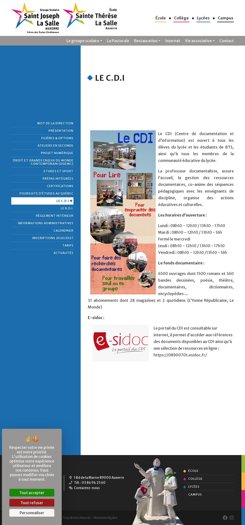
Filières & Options (57, 138)
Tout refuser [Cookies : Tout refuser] (31, 502)
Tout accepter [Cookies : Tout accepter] (32, 492)
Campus (195, 494)
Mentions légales (105, 517)
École (193, 471)
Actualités (63, 253)
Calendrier (63, 230)
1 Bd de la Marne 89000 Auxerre (97, 478)
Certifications (60, 186)
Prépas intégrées (58, 178)
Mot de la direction (55, 123)
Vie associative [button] (198, 40)
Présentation (61, 130)
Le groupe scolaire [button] (83, 40)
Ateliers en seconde (55, 145)
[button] (160, 18)
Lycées (194, 486)
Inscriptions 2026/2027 (52, 238)
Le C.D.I (62, 201)
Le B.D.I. (67, 208)
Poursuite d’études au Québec (46, 193)
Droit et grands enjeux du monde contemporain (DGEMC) (43, 162)
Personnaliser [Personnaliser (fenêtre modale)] (32, 512)
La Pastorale (118, 40)
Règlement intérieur (54, 215)
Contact (226, 40)
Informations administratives (45, 223)
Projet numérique (57, 153)
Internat (172, 40)
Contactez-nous (84, 489)
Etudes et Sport (58, 171)
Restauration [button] (145, 40)
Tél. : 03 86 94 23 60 (87, 483)
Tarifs (67, 245)
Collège (195, 478)
